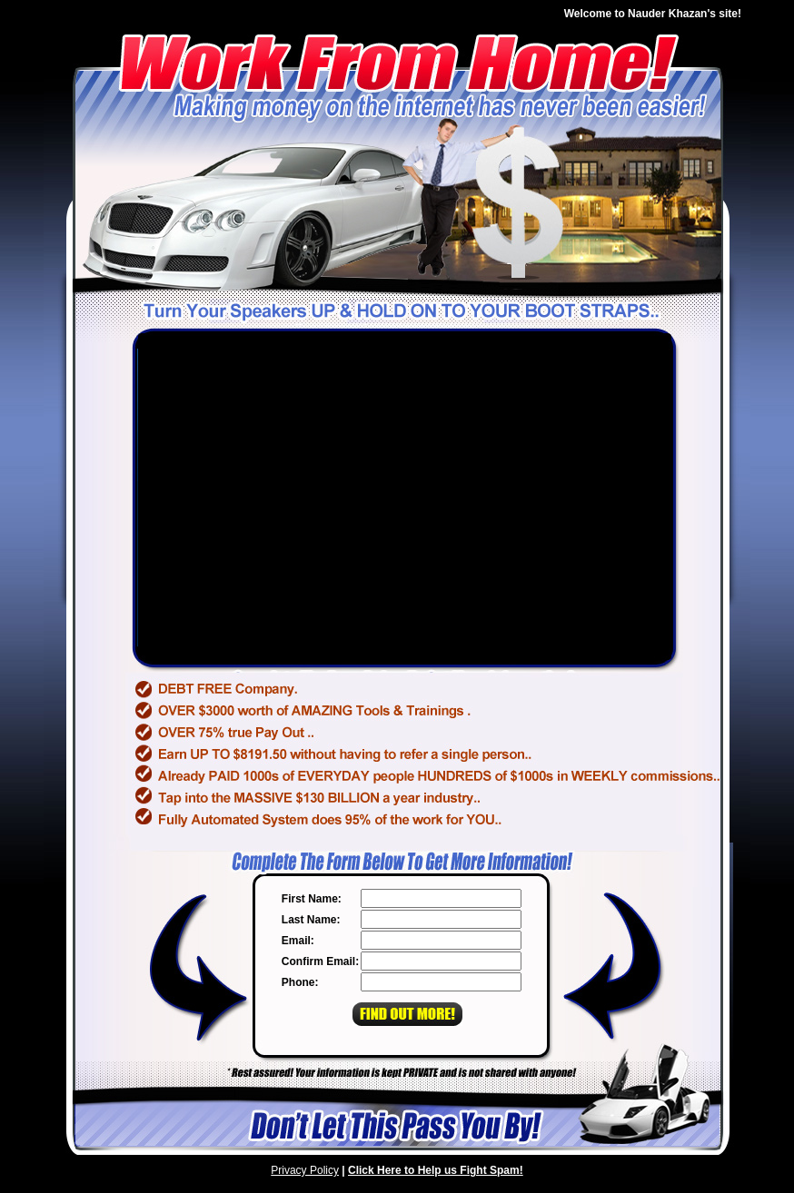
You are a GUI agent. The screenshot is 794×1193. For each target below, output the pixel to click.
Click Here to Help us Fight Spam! (435, 1170)
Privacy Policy (305, 1170)
